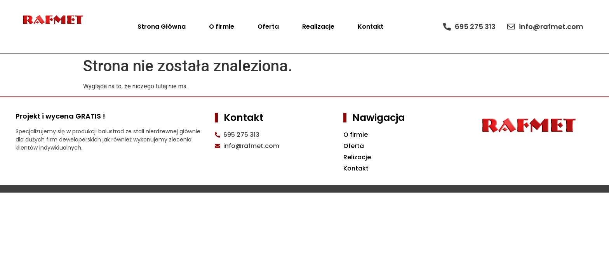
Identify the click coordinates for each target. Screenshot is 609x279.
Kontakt (370, 26)
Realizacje (318, 26)
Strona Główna (161, 26)
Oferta (268, 26)
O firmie (221, 26)
